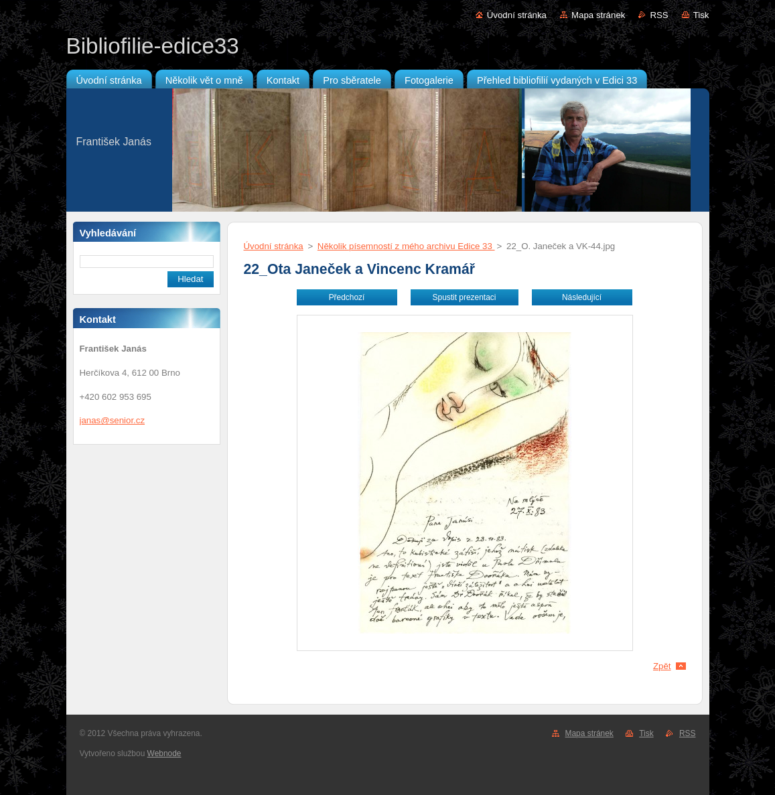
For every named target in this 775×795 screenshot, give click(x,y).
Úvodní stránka (517, 15)
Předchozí (347, 297)
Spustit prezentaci (464, 297)
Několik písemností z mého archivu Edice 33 (406, 246)
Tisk (701, 15)
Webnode (164, 753)
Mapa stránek (598, 15)
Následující (582, 297)
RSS (659, 15)
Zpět (662, 666)
